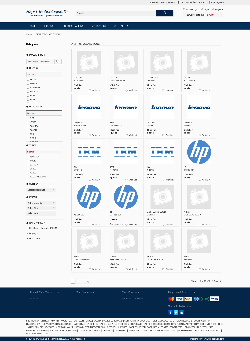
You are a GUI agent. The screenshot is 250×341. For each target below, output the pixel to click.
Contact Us (203, 2)
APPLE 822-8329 (188, 258)
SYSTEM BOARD (85, 330)
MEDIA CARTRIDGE (215, 324)
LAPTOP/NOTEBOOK (153, 324)
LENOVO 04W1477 (188, 124)
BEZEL (81, 320)
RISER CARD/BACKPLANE (37, 330)
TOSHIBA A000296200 (79, 79)
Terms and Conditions (132, 298)
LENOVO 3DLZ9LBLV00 (116, 124)
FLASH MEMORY (33, 324)
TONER (144, 330)
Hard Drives (35, 238)
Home (32, 25)
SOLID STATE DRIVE (68, 330)
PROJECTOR (190, 327)
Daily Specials (37, 223)
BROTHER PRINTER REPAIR (37, 320)
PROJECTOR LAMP (205, 327)
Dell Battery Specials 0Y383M (43, 227)
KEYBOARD (137, 324)
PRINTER (164, 327)
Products (50, 25)
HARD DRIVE (78, 324)
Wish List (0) (191, 9)
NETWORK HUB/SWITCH (118, 327)
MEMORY (32, 327)
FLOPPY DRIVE (48, 324)
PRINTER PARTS (176, 327)
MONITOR (60, 327)
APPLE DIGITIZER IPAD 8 (155, 258)
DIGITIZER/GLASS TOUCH (48, 34)
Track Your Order (188, 2)
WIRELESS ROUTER (40, 333)
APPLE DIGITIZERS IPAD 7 (192, 213)
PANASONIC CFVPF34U (152, 79)
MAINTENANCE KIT (196, 324)
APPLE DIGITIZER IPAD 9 (81, 258)
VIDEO (173, 330)
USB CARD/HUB (162, 330)
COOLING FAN (144, 320)
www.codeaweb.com (214, 338)
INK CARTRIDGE (103, 324)
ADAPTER (55, 320)
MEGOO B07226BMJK (189, 79)
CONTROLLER (130, 320)
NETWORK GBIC (98, 327)
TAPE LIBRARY (120, 330)
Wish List (96, 90)
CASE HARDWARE (101, 320)
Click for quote (78, 86)
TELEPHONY (133, 330)
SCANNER (54, 330)
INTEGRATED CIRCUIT (121, 324)
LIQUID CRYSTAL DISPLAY (175, 324)
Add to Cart (119, 224)
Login (206, 9)
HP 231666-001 (115, 213)
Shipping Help (217, 2)
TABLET (97, 330)
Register (219, 9)
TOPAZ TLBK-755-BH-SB (117, 79)
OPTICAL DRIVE (137, 327)
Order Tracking (74, 25)
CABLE (89, 320)
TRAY (151, 330)
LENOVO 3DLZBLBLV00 (80, 124)
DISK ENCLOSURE (184, 320)
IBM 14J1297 (150, 168)
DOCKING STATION (202, 320)
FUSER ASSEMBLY (63, 324)
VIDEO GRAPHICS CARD (188, 330)
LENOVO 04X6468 (151, 124)
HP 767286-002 (79, 213)
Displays (33, 233)
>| (88, 281)
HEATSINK (90, 324)
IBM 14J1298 (114, 168)
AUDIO (64, 320)
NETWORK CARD (82, 327)
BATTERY (73, 320)
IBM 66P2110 (78, 168)
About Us (33, 298)
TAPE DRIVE (108, 330)
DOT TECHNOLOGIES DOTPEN (157, 213)
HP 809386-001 (189, 168)
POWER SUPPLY (152, 327)
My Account (99, 25)
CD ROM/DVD (116, 320)
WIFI (28, 333)
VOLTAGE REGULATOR (211, 330)
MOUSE (70, 327)
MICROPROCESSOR (45, 327)
